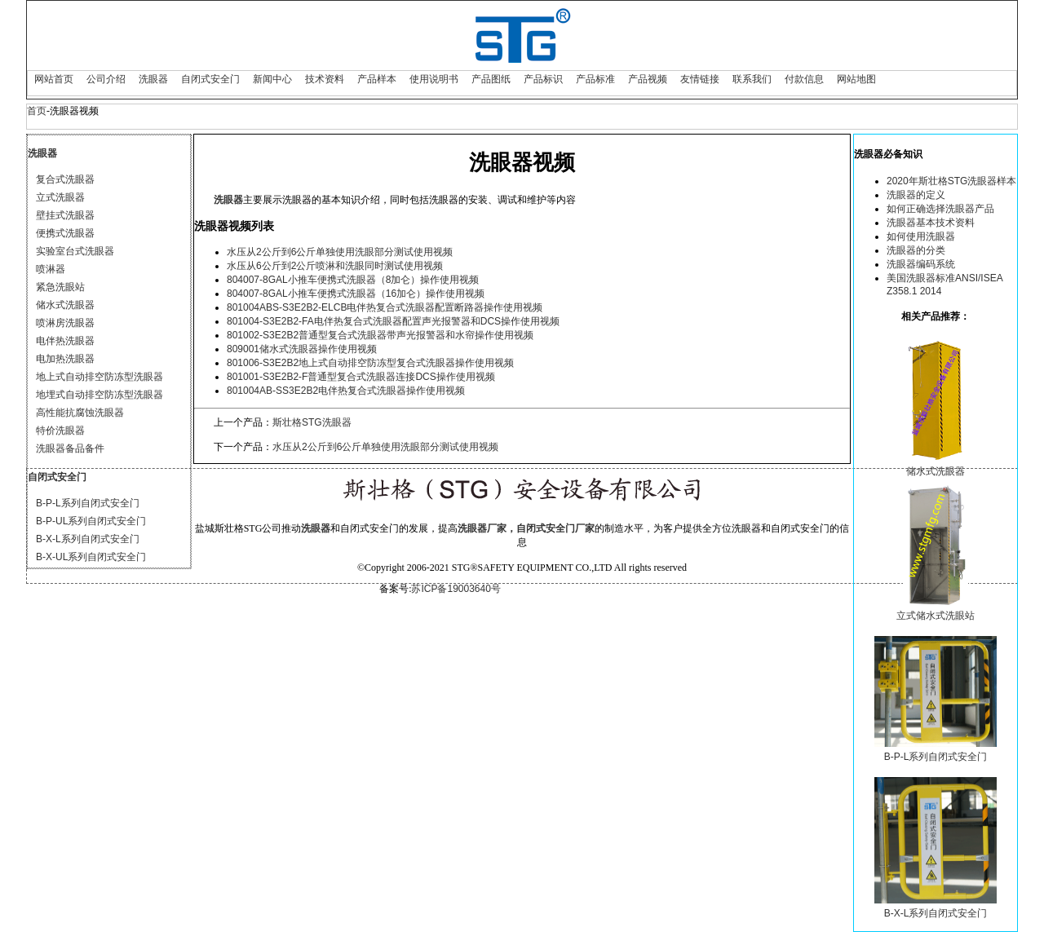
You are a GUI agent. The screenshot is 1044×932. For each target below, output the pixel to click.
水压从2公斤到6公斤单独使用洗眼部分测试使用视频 (340, 252)
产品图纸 (491, 79)
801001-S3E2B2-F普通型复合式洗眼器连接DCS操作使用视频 (361, 376)
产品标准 (595, 79)
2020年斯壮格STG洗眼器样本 (951, 181)
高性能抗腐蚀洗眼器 (80, 412)
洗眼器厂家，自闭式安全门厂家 (526, 528)
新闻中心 (272, 79)
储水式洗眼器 (65, 305)
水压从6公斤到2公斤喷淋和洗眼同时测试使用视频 (335, 266)
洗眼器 (153, 79)
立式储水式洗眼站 (935, 615)
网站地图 (856, 79)
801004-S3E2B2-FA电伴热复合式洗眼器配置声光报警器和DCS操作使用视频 (393, 321)
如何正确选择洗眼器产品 (940, 208)
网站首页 (53, 79)
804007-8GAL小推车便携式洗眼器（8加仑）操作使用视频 (353, 279)
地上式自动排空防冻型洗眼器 (99, 376)
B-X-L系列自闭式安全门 (87, 539)
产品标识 (543, 79)
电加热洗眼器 (65, 358)
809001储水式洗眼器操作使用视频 (302, 349)
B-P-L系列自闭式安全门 (87, 503)
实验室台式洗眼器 (75, 251)
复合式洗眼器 (65, 179)
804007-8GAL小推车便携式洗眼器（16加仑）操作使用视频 (355, 293)
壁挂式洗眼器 (65, 215)
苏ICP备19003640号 (455, 588)
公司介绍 (106, 79)
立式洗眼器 (60, 197)
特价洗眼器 (60, 430)
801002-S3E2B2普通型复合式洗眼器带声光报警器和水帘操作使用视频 (380, 335)
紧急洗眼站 (60, 287)
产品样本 (376, 79)
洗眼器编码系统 (921, 264)
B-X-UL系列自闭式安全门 (91, 557)
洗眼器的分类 (916, 250)
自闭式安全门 (210, 79)
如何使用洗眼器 (921, 236)
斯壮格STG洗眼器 (312, 422)
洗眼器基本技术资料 (931, 222)
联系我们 (752, 79)
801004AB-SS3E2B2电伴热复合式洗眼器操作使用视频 (346, 390)
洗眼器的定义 (916, 195)
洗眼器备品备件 (70, 448)
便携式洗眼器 (65, 233)
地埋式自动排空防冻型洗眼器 (99, 394)
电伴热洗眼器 (65, 341)
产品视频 (647, 79)
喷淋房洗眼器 (65, 323)
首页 (36, 111)
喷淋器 (50, 269)
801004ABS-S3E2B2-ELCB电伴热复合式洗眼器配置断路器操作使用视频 (384, 307)
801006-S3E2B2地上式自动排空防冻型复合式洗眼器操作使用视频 (370, 363)
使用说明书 (433, 79)
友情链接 (699, 79)
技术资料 (324, 79)
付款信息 (804, 79)
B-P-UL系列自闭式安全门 (91, 521)
